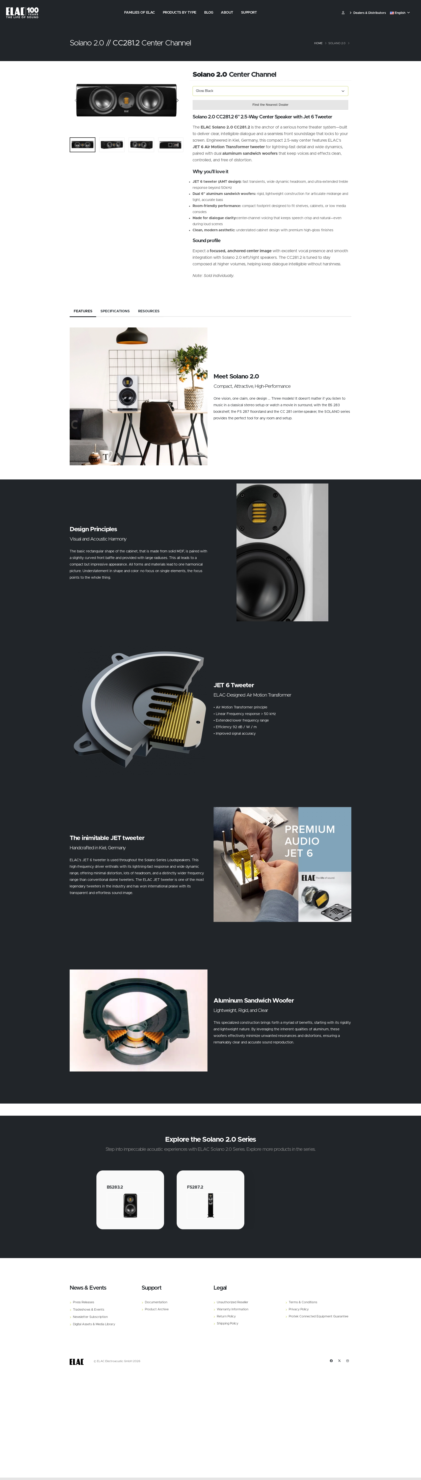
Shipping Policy (227, 1323)
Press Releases (83, 1302)
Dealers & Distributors (368, 13)
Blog (208, 12)
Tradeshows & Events (88, 1309)
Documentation (156, 1302)
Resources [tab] (149, 311)
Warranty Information (232, 1309)
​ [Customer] (343, 13)
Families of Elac (139, 12)
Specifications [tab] (114, 311)
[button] (400, 13)
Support (249, 12)
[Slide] (75, 101)
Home (318, 43)
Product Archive (157, 1309)
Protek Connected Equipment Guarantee (318, 1316)
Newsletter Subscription (90, 1317)
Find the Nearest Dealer (270, 105)
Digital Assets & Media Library (94, 1324)
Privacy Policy (299, 1309)
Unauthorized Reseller (232, 1302)
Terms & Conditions (303, 1302)
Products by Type (179, 12)
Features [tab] (83, 311)
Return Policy (226, 1316)
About (227, 12)
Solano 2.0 (337, 43)
